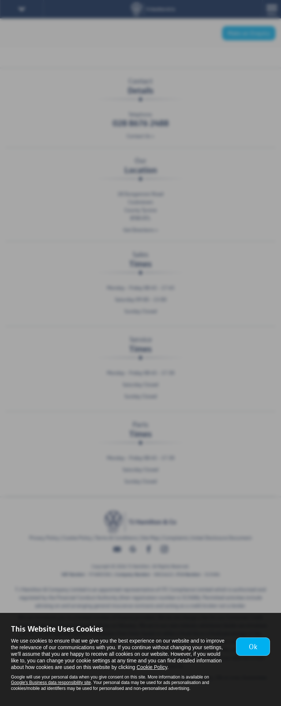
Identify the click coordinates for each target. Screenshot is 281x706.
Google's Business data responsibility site (51, 682)
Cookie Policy (151, 667)
